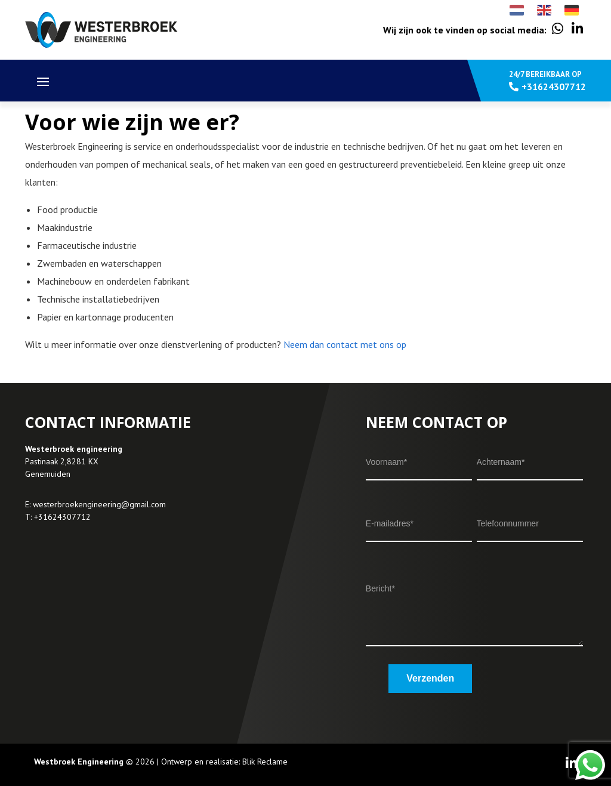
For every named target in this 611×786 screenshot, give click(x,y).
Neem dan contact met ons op (344, 344)
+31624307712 (62, 516)
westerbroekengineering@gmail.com (99, 504)
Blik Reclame (265, 761)
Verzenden (430, 678)
